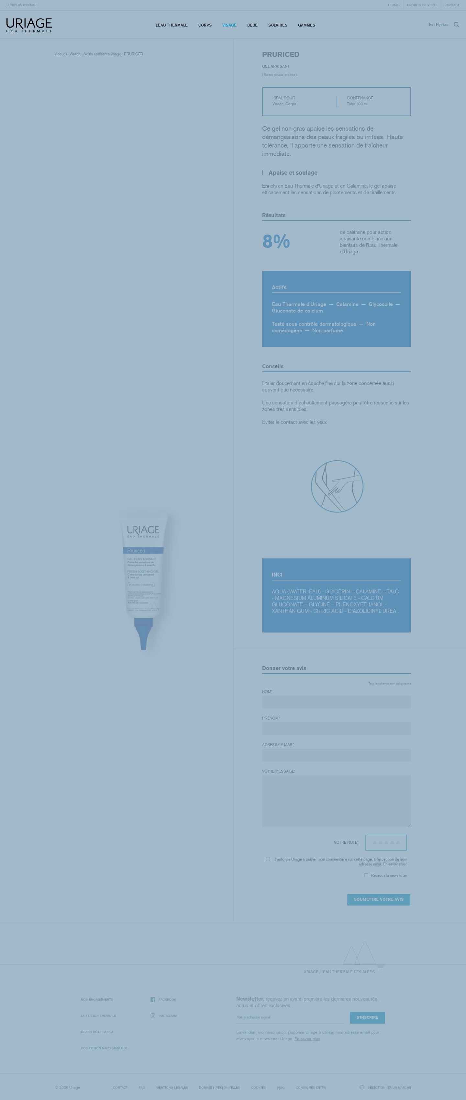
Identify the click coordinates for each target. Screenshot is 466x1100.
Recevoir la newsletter (385, 875)
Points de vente (423, 5)
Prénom (271, 718)
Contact (452, 5)
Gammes (306, 25)
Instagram (163, 1016)
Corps (205, 25)
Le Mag (394, 5)
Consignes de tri (311, 1087)
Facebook (163, 999)
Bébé (252, 25)
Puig (281, 1087)
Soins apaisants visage (102, 54)
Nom (267, 691)
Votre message (278, 771)
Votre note (346, 842)
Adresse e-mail (278, 744)
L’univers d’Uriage (22, 5)
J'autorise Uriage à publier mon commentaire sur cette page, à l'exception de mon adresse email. (336, 861)
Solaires (277, 25)
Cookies (258, 1087)
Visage (229, 25)
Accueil (61, 54)
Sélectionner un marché (385, 1087)
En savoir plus (394, 864)
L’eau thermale (172, 25)
